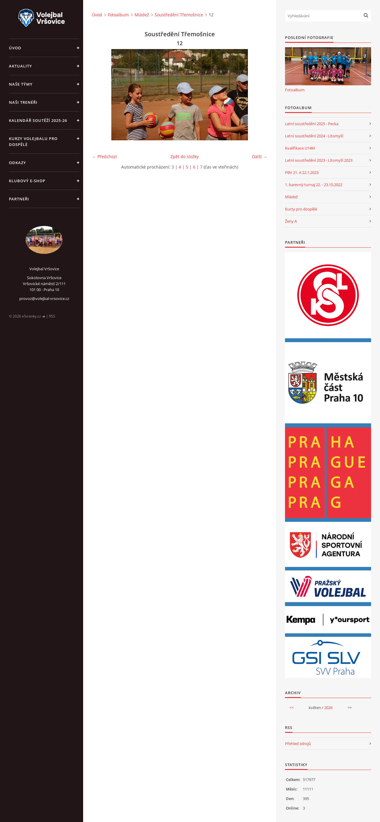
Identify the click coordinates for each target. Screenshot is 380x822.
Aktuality (20, 66)
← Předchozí (104, 156)
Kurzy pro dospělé (301, 209)
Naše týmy (21, 84)
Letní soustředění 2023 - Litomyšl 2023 (318, 160)
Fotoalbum (118, 15)
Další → (259, 156)
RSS (52, 316)
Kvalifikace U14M (300, 148)
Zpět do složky (184, 156)
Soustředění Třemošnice (179, 15)
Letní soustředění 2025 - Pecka (311, 123)
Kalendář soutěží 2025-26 (38, 120)
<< (291, 707)
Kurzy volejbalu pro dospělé (33, 141)
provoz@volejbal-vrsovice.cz (44, 298)
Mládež (141, 15)
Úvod (15, 48)
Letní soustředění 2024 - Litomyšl (314, 136)
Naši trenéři (23, 102)
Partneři (19, 199)
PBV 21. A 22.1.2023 (302, 172)
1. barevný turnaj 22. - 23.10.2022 (313, 184)
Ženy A (291, 221)
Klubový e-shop (27, 180)
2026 (328, 707)
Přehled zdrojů (298, 743)
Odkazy (17, 162)
